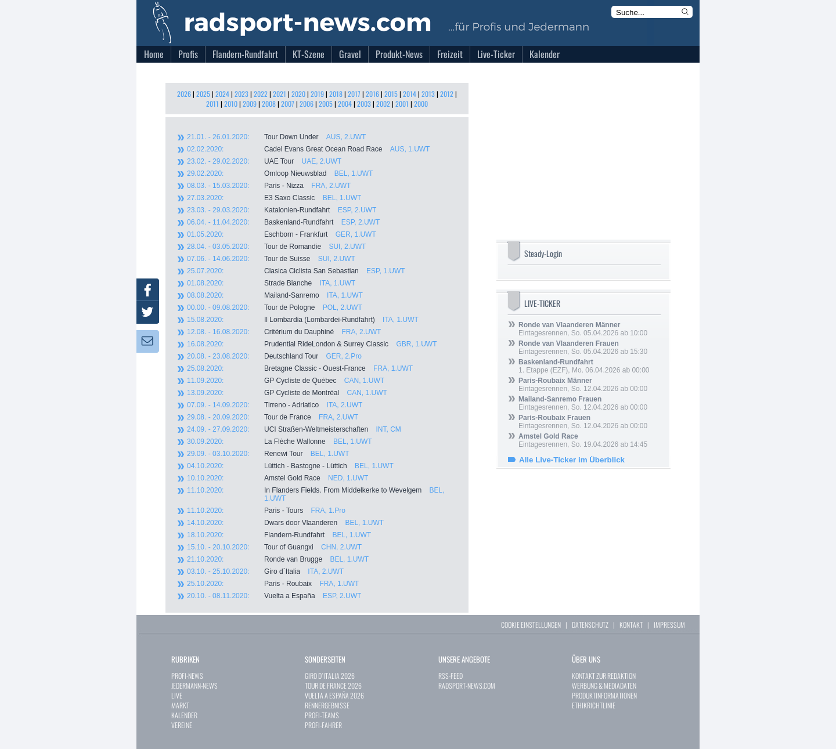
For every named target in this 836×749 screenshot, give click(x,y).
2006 (307, 103)
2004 (345, 103)
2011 (212, 103)
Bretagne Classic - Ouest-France (300, 368)
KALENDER (184, 715)
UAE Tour (264, 161)
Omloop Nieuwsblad (280, 173)
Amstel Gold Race (277, 478)
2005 (326, 103)
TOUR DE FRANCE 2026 (333, 685)
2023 (241, 94)
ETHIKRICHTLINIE (593, 705)
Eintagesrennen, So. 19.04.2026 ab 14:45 (582, 440)
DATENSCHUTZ (590, 624)
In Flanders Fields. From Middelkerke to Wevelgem (316, 494)
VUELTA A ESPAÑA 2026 (334, 695)
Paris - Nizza (269, 186)
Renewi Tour (268, 454)
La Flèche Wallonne (279, 441)
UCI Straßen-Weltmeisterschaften (294, 429)
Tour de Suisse (271, 259)
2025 (203, 94)
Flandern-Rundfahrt (279, 535)
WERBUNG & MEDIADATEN (604, 685)
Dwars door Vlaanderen (285, 523)
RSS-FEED (450, 676)
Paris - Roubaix (273, 584)
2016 (372, 94)
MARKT (180, 705)
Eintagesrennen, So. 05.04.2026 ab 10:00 (582, 329)
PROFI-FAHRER (323, 725)
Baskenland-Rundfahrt (283, 222)
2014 (409, 94)
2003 (364, 103)
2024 (222, 94)
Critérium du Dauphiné (284, 332)
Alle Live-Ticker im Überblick (572, 459)
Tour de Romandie (276, 247)
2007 (287, 103)
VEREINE (181, 725)
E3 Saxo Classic (274, 198)
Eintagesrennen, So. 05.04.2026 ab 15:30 (582, 347)
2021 (279, 94)
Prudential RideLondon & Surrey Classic (312, 344)
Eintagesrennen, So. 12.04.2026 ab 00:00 (582, 385)
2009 (250, 103)
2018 (336, 94)
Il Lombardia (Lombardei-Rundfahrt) (303, 320)
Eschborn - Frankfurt (281, 234)
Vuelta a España (274, 596)
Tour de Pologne (274, 307)
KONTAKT (631, 624)
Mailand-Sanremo (275, 295)
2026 (184, 94)
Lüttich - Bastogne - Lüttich (290, 466)
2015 (391, 94)
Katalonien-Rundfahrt (281, 210)
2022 (261, 94)
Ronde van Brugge (278, 559)
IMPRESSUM (669, 624)
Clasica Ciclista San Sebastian (296, 271)
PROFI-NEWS (187, 676)
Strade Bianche (271, 283)
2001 (402, 103)
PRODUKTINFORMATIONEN (604, 695)
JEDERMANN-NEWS (194, 685)
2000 (421, 103)
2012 (446, 94)
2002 (383, 103)
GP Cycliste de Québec (285, 381)
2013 (428, 94)
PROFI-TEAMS (322, 715)
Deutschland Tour (274, 356)
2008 (269, 103)
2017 (354, 94)
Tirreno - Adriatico (274, 405)
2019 (317, 94)
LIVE (176, 695)
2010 (230, 103)
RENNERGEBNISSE (327, 705)
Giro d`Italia (265, 571)
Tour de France (272, 417)
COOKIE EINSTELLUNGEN (531, 624)
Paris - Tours (266, 510)
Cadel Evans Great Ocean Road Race (308, 149)
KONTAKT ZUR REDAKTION (604, 676)
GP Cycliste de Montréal (287, 393)
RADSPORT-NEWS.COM (466, 685)
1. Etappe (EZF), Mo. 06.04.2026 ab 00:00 (583, 366)
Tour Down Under (276, 137)
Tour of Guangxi (274, 547)
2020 (298, 94)
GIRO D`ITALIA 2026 (330, 676)
